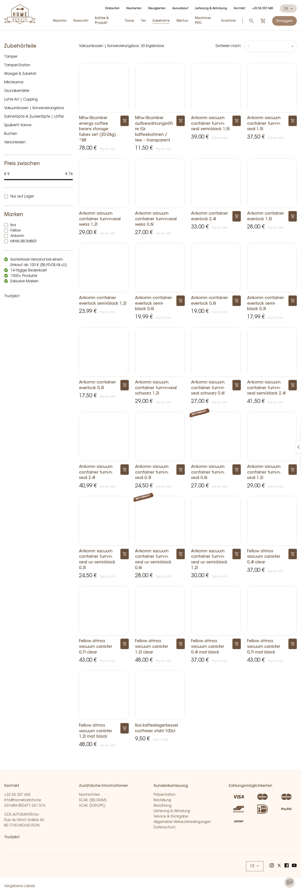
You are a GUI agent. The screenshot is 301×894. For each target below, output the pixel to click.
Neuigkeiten (157, 8)
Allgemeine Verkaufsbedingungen (182, 822)
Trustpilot (12, 296)
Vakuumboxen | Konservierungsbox (34, 108)
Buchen (10, 134)
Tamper (10, 57)
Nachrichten (89, 795)
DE (288, 9)
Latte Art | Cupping (21, 99)
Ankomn (17, 236)
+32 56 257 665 (262, 8)
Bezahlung (162, 805)
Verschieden (15, 142)
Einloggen (284, 21)
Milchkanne (13, 82)
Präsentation (164, 795)
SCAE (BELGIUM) (93, 800)
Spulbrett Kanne (17, 125)
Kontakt (239, 8)
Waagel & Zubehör (20, 74)
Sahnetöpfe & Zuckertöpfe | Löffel (34, 116)
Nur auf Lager (22, 196)
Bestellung (162, 800)
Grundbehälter (16, 91)
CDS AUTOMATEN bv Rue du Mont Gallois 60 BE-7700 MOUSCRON (24, 820)
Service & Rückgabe (171, 816)
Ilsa (13, 225)
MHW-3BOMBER (23, 241)
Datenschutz (165, 827)
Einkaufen (112, 8)
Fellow (15, 230)
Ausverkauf (180, 8)
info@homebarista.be (22, 800)
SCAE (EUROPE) (92, 805)
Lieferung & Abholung (211, 8)
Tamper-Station (17, 65)
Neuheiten (134, 8)
